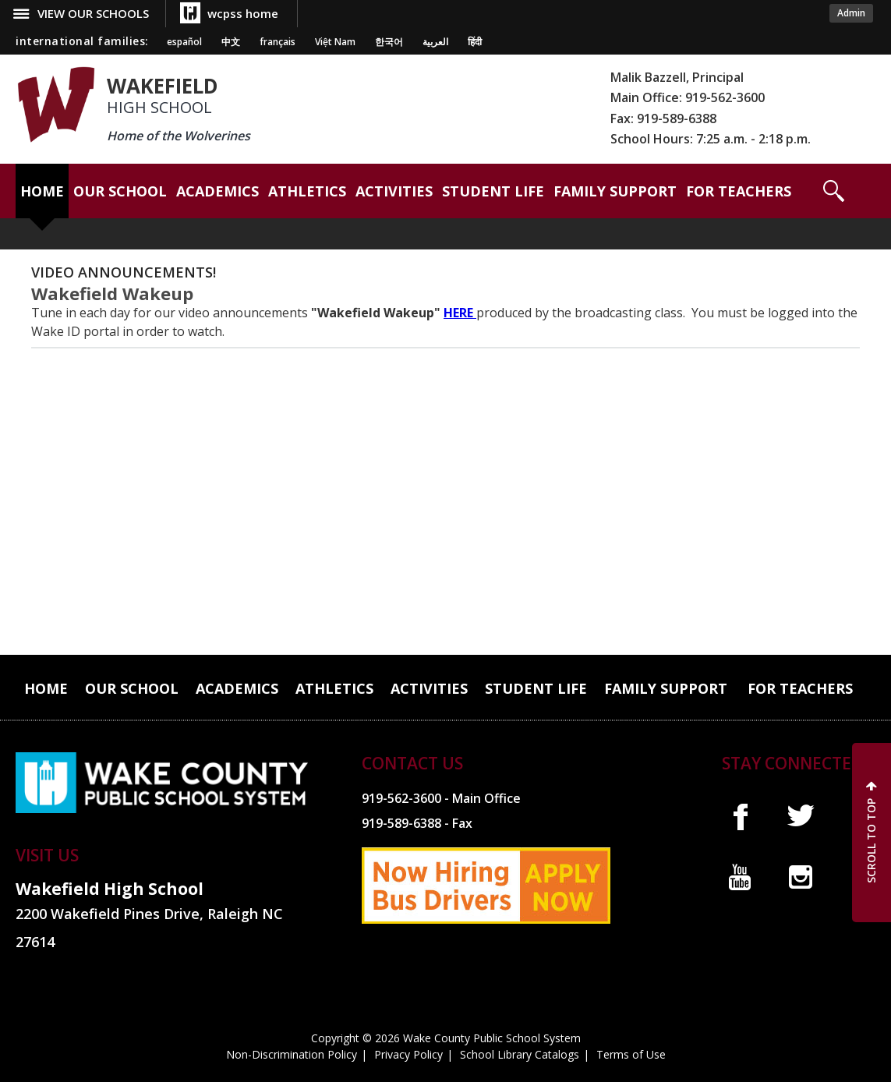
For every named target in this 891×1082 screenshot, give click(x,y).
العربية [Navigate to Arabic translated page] (435, 42)
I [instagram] (800, 877)
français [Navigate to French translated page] (277, 42)
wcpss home (242, 13)
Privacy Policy (408, 1054)
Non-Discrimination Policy (291, 1054)
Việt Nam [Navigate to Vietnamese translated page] (335, 42)
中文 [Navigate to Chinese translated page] (230, 42)
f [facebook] (740, 816)
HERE (460, 312)
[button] (834, 191)
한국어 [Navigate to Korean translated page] (389, 42)
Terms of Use (631, 1054)
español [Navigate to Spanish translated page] (184, 42)
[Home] (42, 191)
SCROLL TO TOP (871, 840)
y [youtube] (740, 877)
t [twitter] (800, 815)
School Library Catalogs (519, 1054)
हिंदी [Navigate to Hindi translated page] (475, 42)
